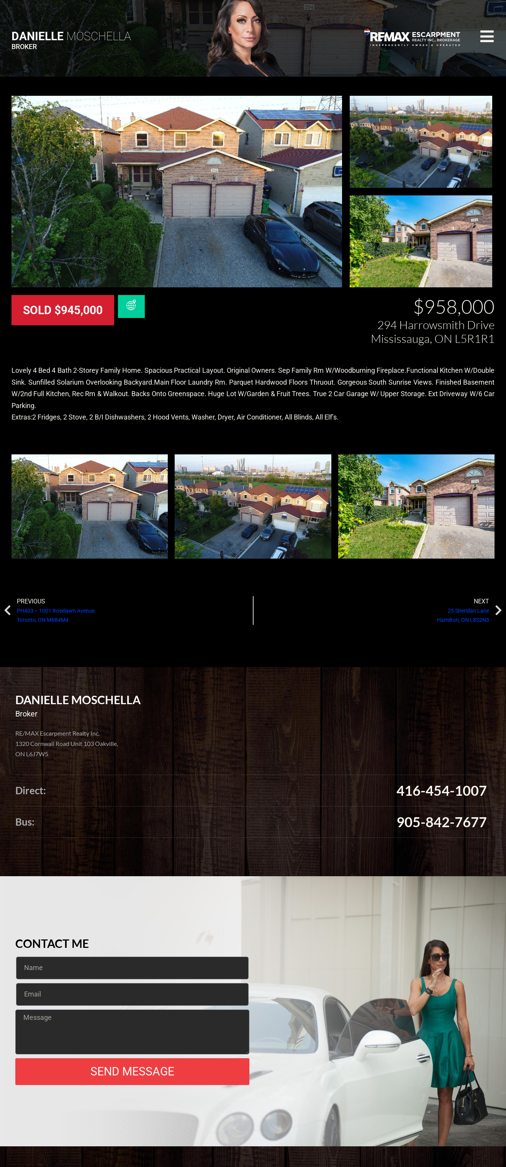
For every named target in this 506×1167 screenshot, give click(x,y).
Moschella (71, 36)
